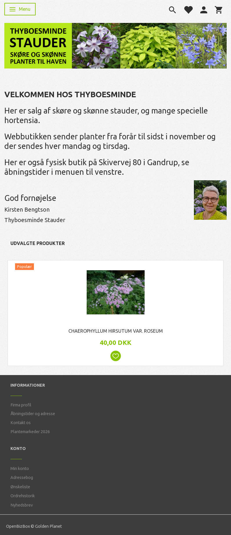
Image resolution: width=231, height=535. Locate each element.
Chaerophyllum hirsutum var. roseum (115, 331)
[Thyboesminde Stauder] (38, 45)
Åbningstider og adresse (32, 413)
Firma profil (20, 405)
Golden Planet (48, 526)
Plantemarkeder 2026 (30, 431)
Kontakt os (20, 422)
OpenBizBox (18, 526)
